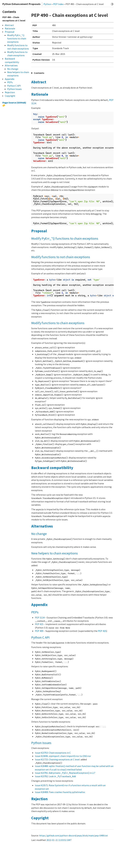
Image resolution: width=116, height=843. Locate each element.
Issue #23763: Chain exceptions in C (53, 752)
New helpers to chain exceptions (54, 553)
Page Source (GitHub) (14, 102)
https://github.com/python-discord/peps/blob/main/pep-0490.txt (73, 835)
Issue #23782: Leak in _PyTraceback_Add (55, 776)
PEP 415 (39, 624)
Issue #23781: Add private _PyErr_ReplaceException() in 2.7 (65, 772)
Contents (39, 72)
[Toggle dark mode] (112, 4)
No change (39, 534)
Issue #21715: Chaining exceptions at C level (57, 759)
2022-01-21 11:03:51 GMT (59, 839)
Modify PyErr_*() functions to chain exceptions (64, 238)
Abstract (38, 82)
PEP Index (58, 4)
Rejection (39, 798)
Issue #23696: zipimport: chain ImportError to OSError (63, 755)
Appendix (39, 604)
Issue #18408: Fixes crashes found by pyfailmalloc (60, 792)
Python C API (40, 637)
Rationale (39, 94)
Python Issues (41, 743)
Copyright (40, 817)
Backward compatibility (52, 467)
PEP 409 (39, 630)
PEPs (35, 612)
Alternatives (42, 526)
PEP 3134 (40, 617)
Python (47, 4)
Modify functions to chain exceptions (57, 323)
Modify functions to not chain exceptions (60, 257)
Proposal (39, 230)
